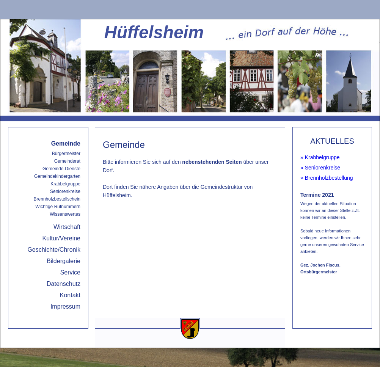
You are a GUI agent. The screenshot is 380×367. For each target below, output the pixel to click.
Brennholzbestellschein (57, 199)
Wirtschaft (66, 227)
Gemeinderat (67, 161)
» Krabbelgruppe (320, 157)
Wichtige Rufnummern (57, 206)
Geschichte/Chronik (53, 249)
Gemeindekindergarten (57, 176)
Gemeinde (65, 143)
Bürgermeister (66, 153)
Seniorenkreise (65, 191)
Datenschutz (63, 284)
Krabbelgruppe (65, 184)
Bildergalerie (63, 261)
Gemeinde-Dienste (61, 168)
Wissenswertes (65, 214)
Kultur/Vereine (61, 238)
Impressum (65, 306)
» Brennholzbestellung (326, 178)
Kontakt (70, 295)
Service (70, 272)
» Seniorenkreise (320, 168)
